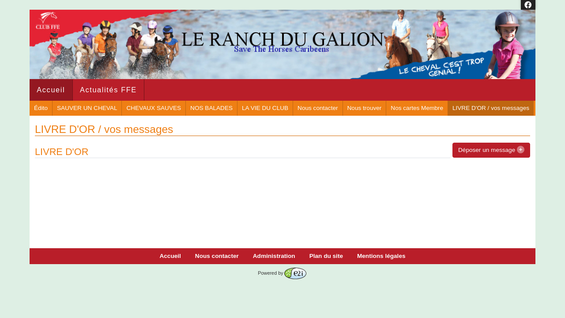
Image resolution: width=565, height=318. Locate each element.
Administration (274, 256)
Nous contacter (318, 108)
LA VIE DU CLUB (265, 108)
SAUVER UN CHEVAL (87, 108)
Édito (41, 108)
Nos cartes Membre (417, 108)
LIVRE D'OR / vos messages (490, 108)
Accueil (51, 90)
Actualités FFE (108, 90)
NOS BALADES (211, 108)
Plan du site (326, 256)
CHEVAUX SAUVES (153, 108)
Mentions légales (381, 256)
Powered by (282, 273)
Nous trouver (364, 108)
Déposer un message (491, 149)
